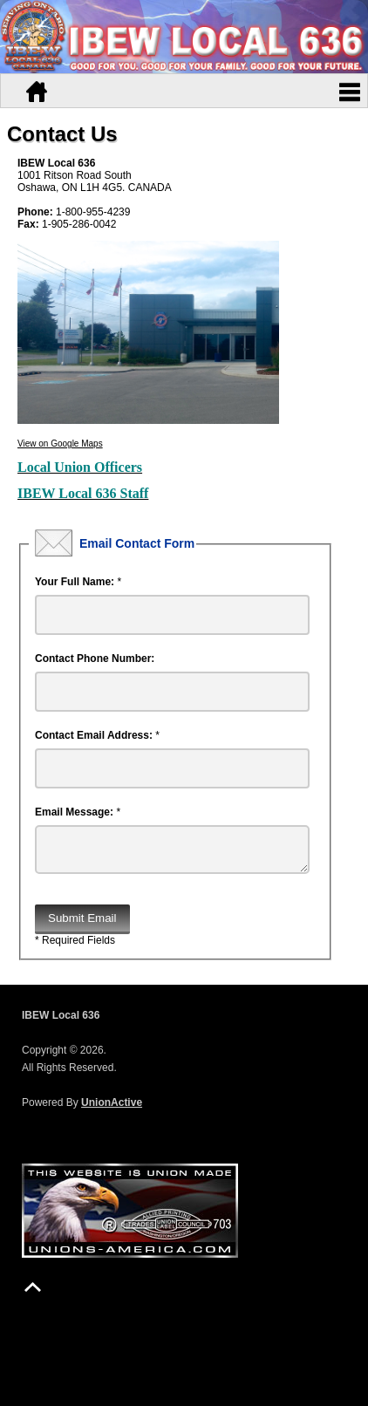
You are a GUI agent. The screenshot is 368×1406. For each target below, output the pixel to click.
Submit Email (82, 925)
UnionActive (111, 1109)
